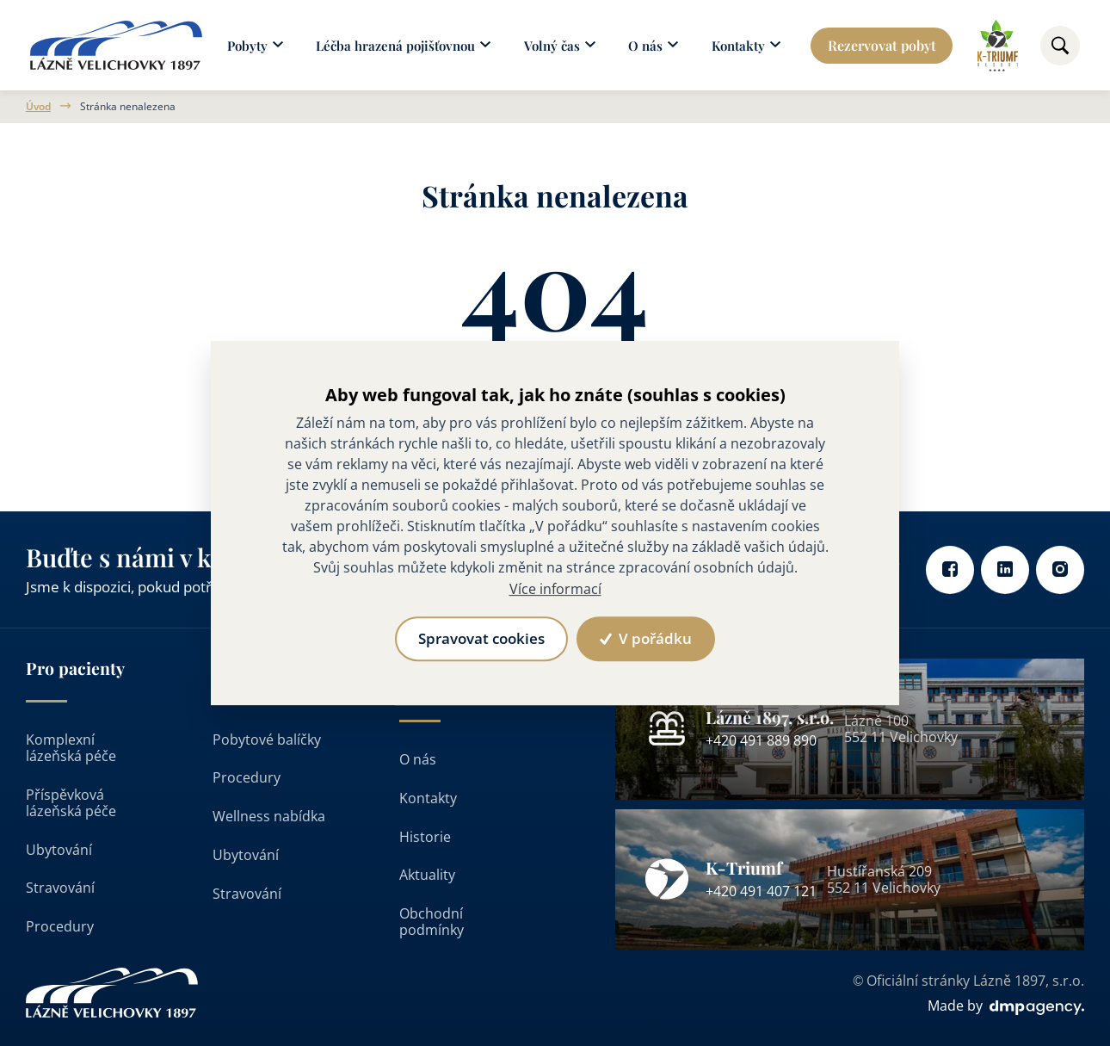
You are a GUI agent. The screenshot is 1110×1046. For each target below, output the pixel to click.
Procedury (60, 926)
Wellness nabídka (269, 816)
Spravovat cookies (481, 638)
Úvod (38, 107)
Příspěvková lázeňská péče (71, 802)
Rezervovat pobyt (882, 45)
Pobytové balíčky (267, 739)
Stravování (60, 887)
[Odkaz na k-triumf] (997, 45)
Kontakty (428, 798)
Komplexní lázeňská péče (71, 747)
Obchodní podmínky (431, 921)
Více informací (555, 588)
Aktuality (427, 874)
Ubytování (59, 849)
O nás (417, 759)
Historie (425, 836)
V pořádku (645, 638)
